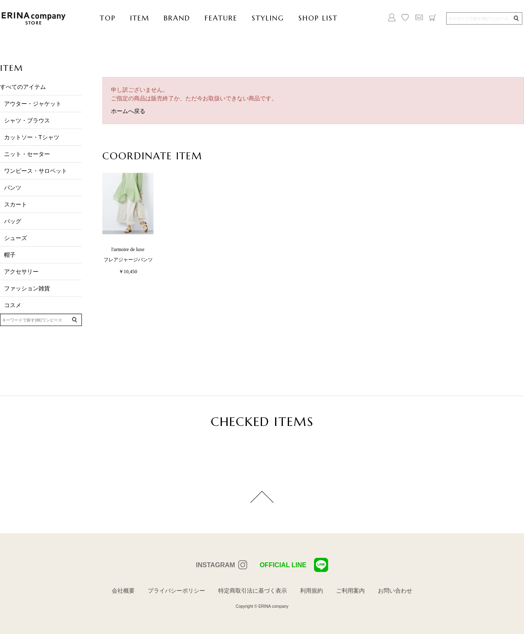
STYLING (268, 18)
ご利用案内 (350, 590)
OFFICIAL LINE (294, 565)
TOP (108, 18)
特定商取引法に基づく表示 (252, 590)
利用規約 (311, 590)
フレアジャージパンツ (128, 260)
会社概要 (123, 590)
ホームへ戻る (128, 111)
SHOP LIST (318, 18)
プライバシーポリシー (176, 590)
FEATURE (221, 18)
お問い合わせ (395, 590)
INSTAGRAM (215, 565)
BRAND (177, 18)
